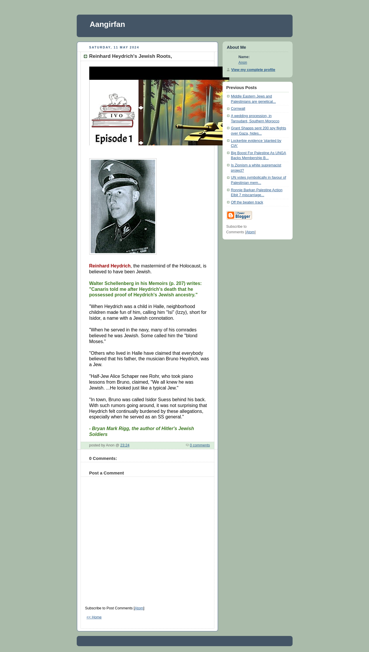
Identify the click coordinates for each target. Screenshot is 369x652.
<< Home (94, 617)
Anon (243, 62)
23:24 (125, 445)
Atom (139, 608)
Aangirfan (107, 24)
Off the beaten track (247, 202)
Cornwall (238, 109)
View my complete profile (253, 70)
